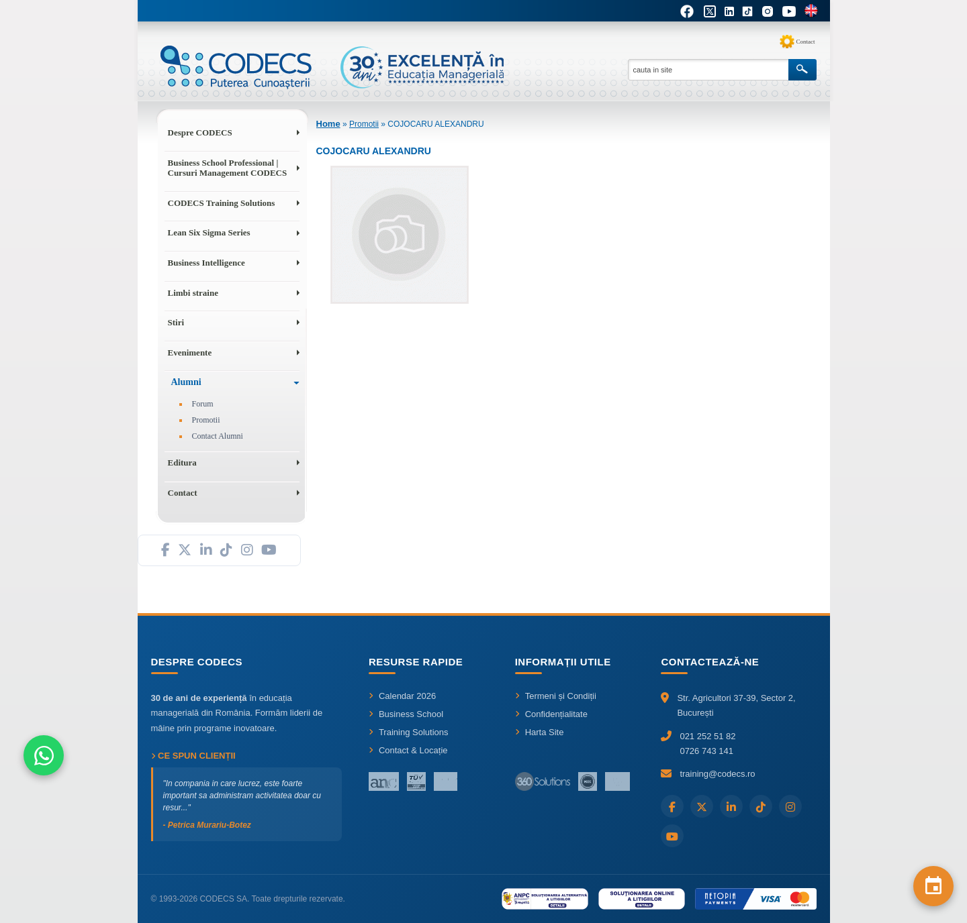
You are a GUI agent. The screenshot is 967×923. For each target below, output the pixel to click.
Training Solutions (409, 732)
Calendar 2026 (402, 696)
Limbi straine (193, 293)
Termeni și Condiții (555, 696)
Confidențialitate (551, 714)
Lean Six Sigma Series (209, 232)
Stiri (176, 322)
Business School (406, 714)
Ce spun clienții (193, 756)
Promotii (206, 420)
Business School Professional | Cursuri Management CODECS (227, 168)
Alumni (186, 382)
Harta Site (539, 732)
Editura (182, 462)
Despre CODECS (200, 132)
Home (328, 124)
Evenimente (190, 352)
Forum (203, 404)
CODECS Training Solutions (221, 203)
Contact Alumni (217, 436)
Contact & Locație (408, 750)
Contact (805, 41)
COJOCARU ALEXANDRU (435, 124)
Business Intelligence (206, 263)
